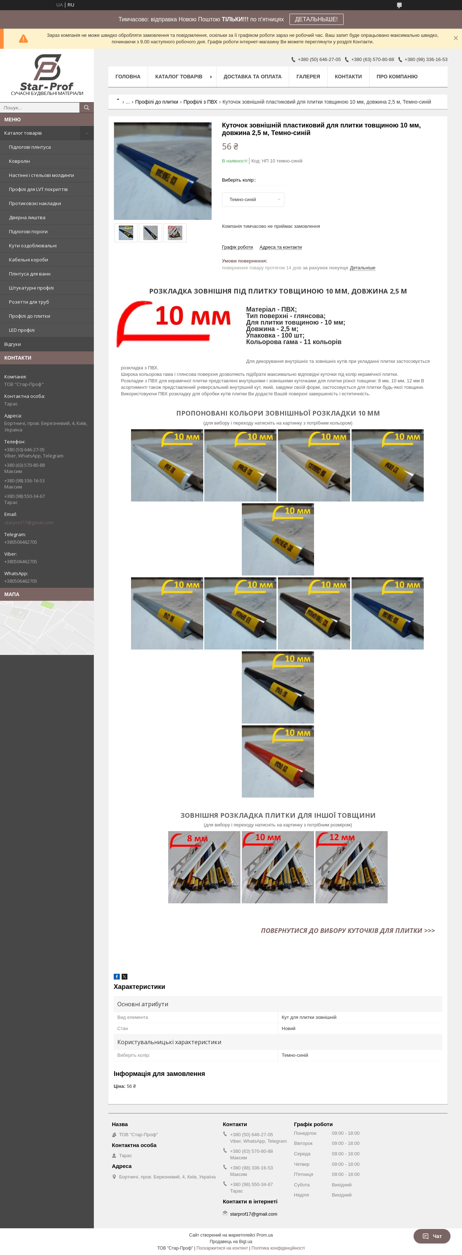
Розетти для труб (29, 302)
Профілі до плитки (29, 316)
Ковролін (19, 161)
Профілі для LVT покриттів (38, 189)
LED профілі (22, 330)
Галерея (308, 76)
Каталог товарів (23, 133)
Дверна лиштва (27, 217)
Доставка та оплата (253, 76)
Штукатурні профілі (31, 288)
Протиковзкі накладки (35, 203)
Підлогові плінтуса (30, 147)
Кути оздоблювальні (33, 245)
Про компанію (397, 76)
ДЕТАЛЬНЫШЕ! (316, 19)
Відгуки (12, 344)
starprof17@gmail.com (28, 522)
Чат (432, 1236)
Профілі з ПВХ (200, 102)
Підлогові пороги (28, 231)
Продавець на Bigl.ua (231, 1241)
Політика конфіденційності (278, 1248)
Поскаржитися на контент (222, 1248)
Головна (128, 76)
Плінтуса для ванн (30, 273)
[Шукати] (86, 107)
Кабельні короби (28, 259)
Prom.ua (265, 1235)
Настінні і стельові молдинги (41, 175)
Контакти (348, 76)
